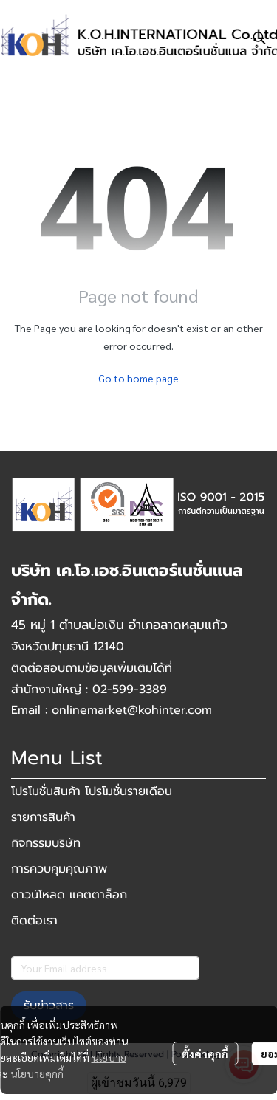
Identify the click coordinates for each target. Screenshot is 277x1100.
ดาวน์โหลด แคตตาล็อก (69, 895)
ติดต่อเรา (34, 920)
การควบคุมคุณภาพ (59, 869)
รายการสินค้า (43, 817)
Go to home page (138, 378)
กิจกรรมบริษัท (46, 843)
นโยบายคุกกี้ (37, 1073)
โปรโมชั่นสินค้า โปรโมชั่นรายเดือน (91, 791)
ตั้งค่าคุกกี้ (205, 1053)
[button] (259, 37)
